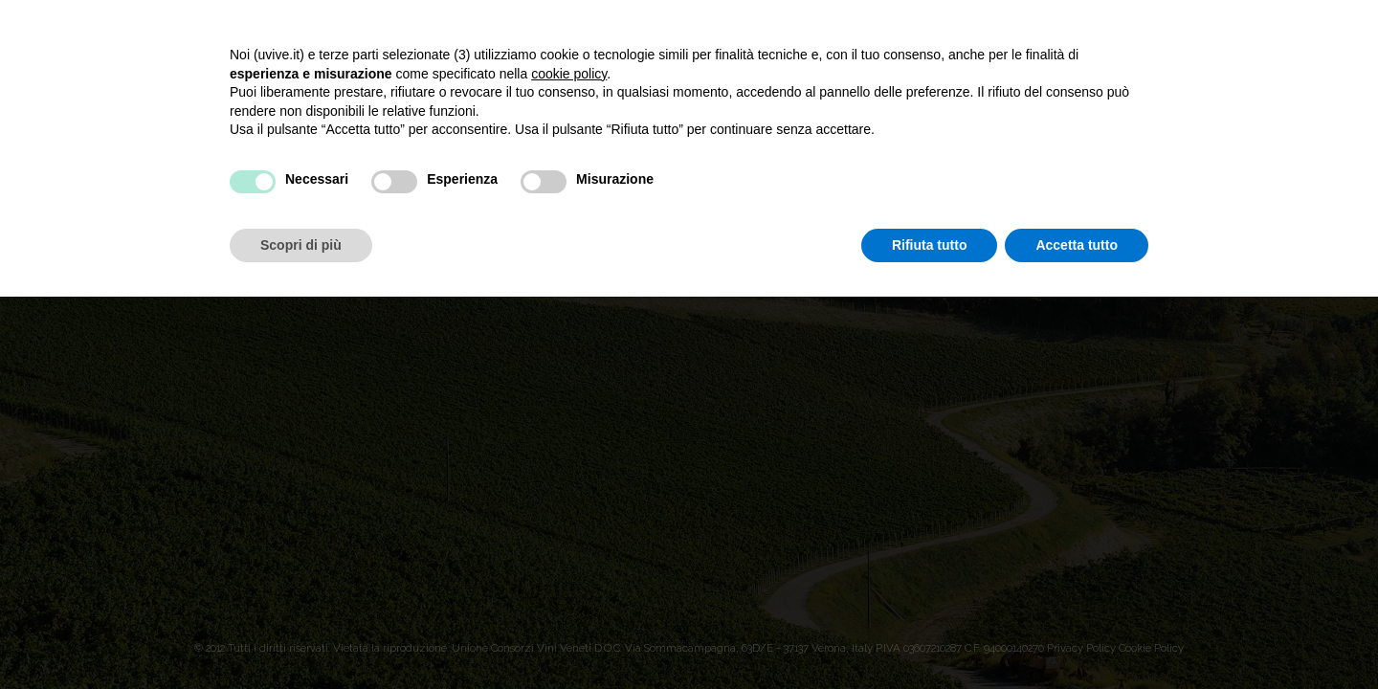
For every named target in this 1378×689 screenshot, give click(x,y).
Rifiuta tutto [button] (929, 245)
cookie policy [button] (569, 73)
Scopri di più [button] (301, 245)
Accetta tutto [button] (1076, 245)
